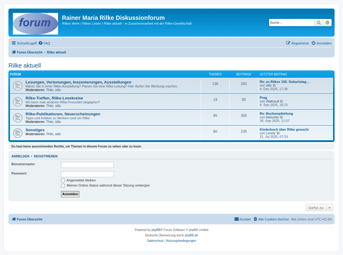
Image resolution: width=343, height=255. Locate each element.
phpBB (156, 230)
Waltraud (272, 101)
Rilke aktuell (24, 65)
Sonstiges (35, 130)
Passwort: (19, 173)
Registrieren (46, 156)
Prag (263, 97)
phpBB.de (191, 235)
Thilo (50, 90)
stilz (58, 90)
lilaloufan (272, 117)
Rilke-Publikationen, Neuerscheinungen (63, 114)
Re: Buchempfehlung (276, 113)
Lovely (271, 133)
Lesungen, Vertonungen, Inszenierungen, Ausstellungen (78, 82)
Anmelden (20, 156)
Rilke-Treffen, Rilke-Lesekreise (54, 98)
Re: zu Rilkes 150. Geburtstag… (285, 81)
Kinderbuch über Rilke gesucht (284, 129)
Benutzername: (23, 164)
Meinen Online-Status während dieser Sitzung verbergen (105, 185)
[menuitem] (44, 43)
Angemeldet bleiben (78, 180)
